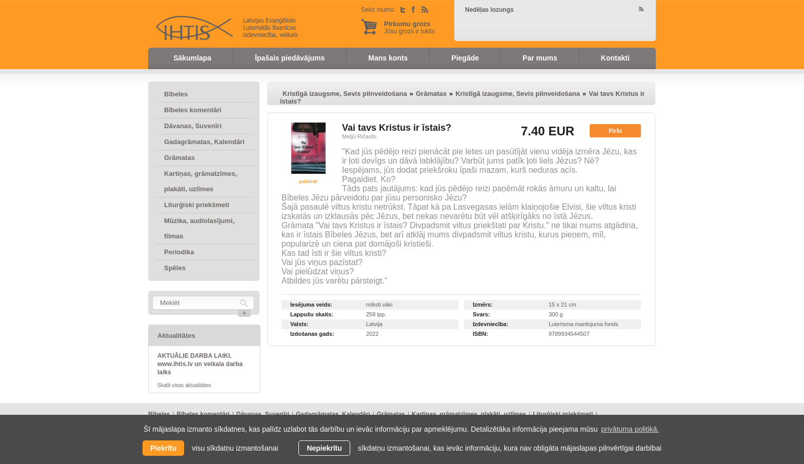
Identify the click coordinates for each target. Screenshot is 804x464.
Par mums (539, 58)
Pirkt (615, 130)
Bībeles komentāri (193, 110)
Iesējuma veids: (311, 304)
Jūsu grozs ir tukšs (409, 27)
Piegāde (465, 58)
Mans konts (388, 58)
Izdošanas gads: (312, 334)
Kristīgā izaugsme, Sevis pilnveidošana (345, 93)
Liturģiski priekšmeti (196, 205)
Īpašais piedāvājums (290, 58)
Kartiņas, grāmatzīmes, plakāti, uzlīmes (200, 181)
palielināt (308, 181)
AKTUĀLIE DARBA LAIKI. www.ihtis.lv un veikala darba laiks (200, 364)
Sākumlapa (192, 58)
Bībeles (176, 94)
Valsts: (299, 324)
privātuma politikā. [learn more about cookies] (630, 429)
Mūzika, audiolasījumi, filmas (199, 228)
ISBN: (480, 334)
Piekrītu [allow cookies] (163, 448)
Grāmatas (179, 158)
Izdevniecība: (490, 324)
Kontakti (615, 58)
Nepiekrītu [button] (324, 448)
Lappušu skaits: (311, 314)
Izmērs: (483, 304)
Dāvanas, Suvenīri (193, 126)
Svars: (481, 314)
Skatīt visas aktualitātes (184, 385)
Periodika (179, 252)
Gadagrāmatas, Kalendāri (204, 142)
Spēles (175, 268)
